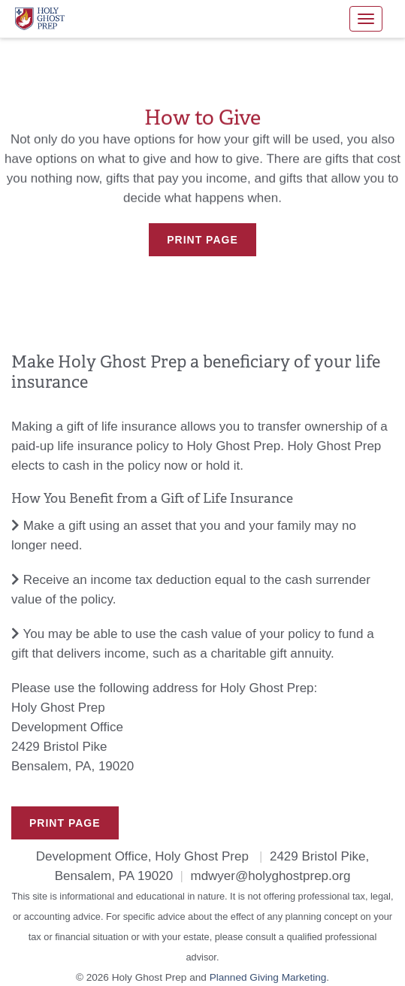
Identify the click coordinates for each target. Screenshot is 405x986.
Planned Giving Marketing (268, 977)
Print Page (202, 240)
